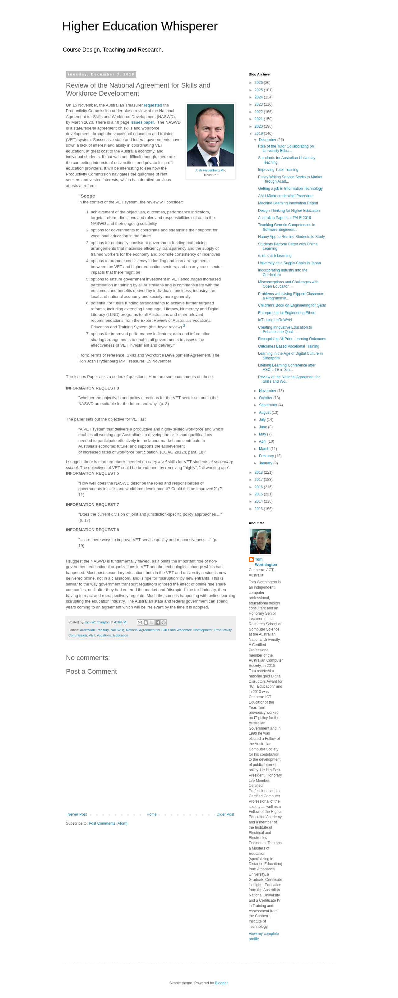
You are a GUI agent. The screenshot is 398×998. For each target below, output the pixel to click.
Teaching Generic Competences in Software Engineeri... (286, 227)
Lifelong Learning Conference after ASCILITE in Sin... (287, 367)
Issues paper (142, 122)
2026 (259, 82)
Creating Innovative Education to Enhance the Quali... (285, 329)
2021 (259, 119)
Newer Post (77, 814)
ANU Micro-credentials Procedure (286, 196)
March (265, 449)
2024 (259, 97)
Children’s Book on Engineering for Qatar (292, 305)
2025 (259, 90)
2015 (259, 494)
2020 (259, 126)
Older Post (225, 814)
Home (152, 814)
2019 (259, 133)
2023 (259, 104)
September (268, 405)
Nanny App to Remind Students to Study (291, 237)
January (266, 463)
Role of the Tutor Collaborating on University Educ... (286, 148)
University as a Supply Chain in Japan (289, 263)
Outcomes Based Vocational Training (288, 346)
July (263, 419)
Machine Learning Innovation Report (288, 203)
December (268, 140)
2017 (259, 479)
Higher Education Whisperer (140, 26)
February (267, 456)
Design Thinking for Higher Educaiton (289, 210)
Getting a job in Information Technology (290, 188)
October (266, 398)
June (263, 427)
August (265, 412)
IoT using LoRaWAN (275, 320)
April (263, 441)
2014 (259, 501)
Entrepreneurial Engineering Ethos (286, 313)
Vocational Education (112, 635)
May (263, 434)
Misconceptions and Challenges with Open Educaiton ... (288, 284)
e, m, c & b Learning (274, 255)
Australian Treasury (94, 630)
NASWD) (117, 630)
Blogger (221, 983)
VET (92, 635)
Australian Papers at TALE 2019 (284, 218)
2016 (259, 487)
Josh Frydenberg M (209, 170)
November (268, 391)
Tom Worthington (266, 562)
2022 (259, 112)
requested (153, 105)
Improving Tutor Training (278, 169)
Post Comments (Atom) (108, 823)
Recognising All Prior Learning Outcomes (292, 339)
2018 (259, 472)
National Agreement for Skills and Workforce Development (169, 630)
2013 (259, 509)
